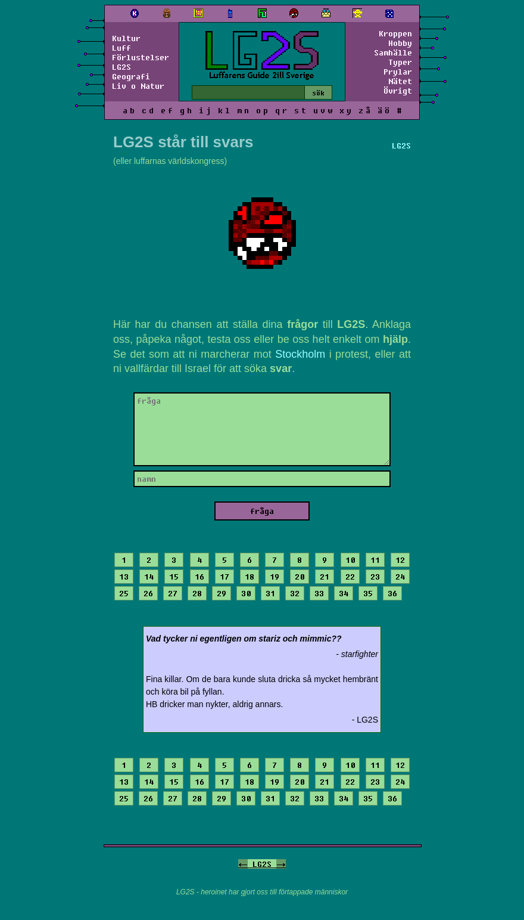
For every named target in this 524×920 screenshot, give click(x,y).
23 (375, 576)
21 (324, 576)
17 (224, 576)
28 (197, 593)
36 (392, 593)
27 (172, 593)
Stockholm (300, 354)
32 (295, 593)
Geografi (131, 76)
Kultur (126, 38)
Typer (400, 62)
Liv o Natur (138, 86)
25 (124, 593)
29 (221, 593)
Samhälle (393, 52)
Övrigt (397, 90)
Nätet (400, 81)
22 (350, 576)
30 (246, 593)
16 (199, 576)
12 (400, 560)
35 (368, 593)
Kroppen (395, 33)
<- (243, 864)
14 (149, 576)
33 (319, 593)
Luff (121, 47)
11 (375, 560)
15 (174, 576)
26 (148, 593)
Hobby (400, 43)
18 (249, 576)
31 (270, 593)
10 (350, 560)
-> (281, 864)
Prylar (397, 71)
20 (299, 576)
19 (274, 576)
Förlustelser (140, 57)
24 (400, 576)
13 (124, 576)
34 (343, 593)
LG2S (121, 67)
